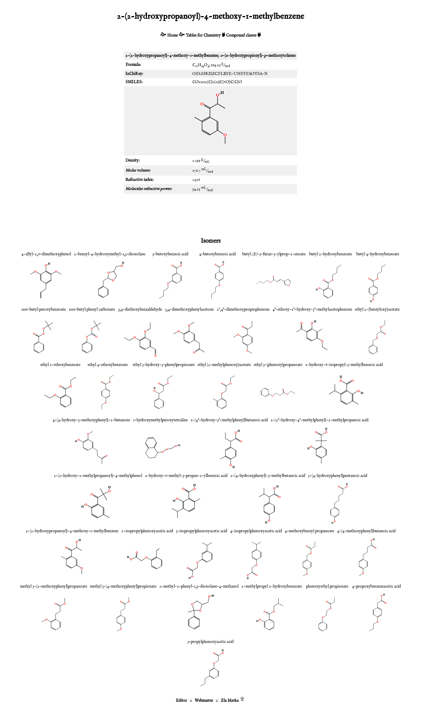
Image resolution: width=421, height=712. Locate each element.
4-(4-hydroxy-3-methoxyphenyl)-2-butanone (91, 420)
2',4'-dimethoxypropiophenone (243, 309)
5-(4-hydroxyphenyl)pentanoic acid (337, 475)
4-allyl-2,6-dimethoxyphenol (46, 254)
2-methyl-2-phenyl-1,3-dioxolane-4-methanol (199, 586)
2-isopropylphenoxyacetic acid (147, 531)
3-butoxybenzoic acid (170, 254)
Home (172, 35)
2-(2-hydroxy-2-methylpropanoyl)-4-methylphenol (98, 475)
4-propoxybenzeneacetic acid (376, 586)
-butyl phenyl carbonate (92, 309)
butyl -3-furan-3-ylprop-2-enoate (274, 254)
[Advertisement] (210, 214)
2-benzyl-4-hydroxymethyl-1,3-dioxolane (109, 254)
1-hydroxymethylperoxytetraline (160, 420)
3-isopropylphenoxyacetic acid (201, 531)
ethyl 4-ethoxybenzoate (108, 364)
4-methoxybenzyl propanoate (309, 531)
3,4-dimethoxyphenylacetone (189, 309)
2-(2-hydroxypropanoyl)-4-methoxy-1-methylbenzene (72, 531)
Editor (181, 700)
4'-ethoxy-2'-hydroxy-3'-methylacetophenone (312, 309)
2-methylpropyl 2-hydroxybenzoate (271, 586)
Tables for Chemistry (203, 35)
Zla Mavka (230, 700)
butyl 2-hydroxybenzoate (330, 254)
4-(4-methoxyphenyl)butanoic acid (366, 531)
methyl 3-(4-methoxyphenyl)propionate (123, 586)
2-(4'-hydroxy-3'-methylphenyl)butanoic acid (229, 420)
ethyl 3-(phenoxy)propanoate (278, 364)
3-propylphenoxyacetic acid (210, 641)
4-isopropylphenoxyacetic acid (256, 531)
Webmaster (204, 700)
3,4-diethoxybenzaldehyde (140, 309)
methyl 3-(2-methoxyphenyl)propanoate (53, 586)
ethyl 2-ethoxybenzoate (60, 364)
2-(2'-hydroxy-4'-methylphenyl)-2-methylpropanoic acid (319, 420)
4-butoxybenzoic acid (217, 254)
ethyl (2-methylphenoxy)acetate (224, 364)
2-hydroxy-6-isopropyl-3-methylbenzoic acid (344, 364)
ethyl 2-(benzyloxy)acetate (377, 309)
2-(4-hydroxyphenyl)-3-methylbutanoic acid (267, 475)
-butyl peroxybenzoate (43, 309)
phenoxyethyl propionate (327, 586)
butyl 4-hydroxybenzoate (377, 254)
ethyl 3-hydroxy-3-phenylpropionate (164, 364)
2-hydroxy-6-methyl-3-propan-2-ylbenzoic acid (186, 475)
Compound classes (241, 35)
